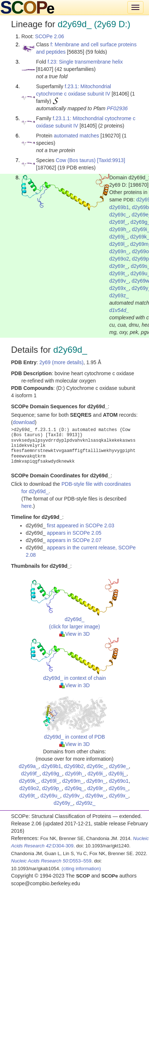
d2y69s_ (118, 788)
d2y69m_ (73, 781)
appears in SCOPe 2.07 (74, 540)
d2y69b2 (74, 766)
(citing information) (81, 868)
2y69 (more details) (61, 362)
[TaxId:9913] (111, 160)
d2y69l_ (118, 244)
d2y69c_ (119, 215)
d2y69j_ (118, 237)
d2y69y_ (63, 803)
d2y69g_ (52, 773)
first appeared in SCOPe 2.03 (80, 525)
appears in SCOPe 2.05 (74, 533)
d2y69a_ (29, 766)
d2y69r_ (118, 266)
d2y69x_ (119, 288)
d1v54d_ (119, 310)
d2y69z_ (119, 295)
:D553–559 (51, 861)
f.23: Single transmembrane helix (85, 62)
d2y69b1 (119, 207)
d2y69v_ (119, 281)
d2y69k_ (28, 781)
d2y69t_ (118, 273)
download (24, 422)
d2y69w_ (95, 796)
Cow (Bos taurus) (76, 160)
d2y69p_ (52, 788)
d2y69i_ (97, 773)
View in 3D (74, 634)
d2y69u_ (50, 796)
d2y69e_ (119, 766)
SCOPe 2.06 (49, 36)
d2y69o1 (119, 781)
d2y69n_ (119, 251)
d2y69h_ (119, 229)
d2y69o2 (119, 259)
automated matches (76, 136)
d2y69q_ (75, 788)
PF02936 (117, 108)
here (26, 506)
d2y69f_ (118, 222)
